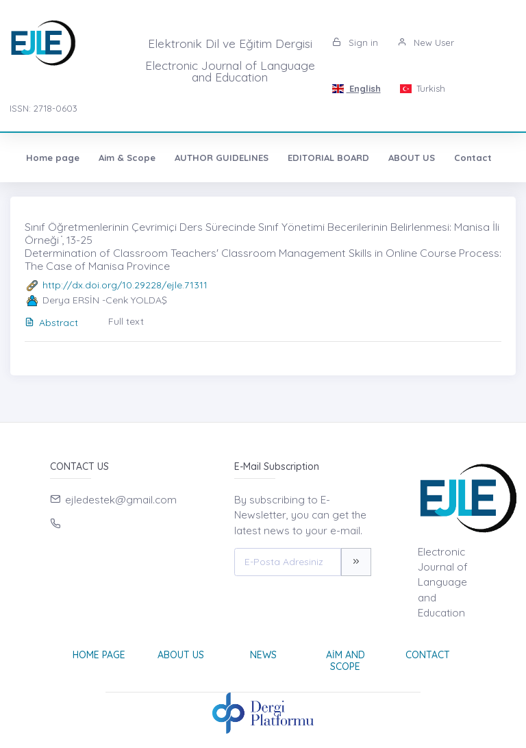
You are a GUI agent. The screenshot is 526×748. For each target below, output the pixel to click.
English (356, 88)
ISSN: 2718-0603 (43, 108)
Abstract (51, 322)
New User (425, 42)
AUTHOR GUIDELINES (221, 157)
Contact (473, 157)
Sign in (355, 42)
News (263, 655)
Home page (52, 157)
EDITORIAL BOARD (328, 157)
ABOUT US (411, 157)
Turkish (422, 88)
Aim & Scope (127, 157)
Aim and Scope (345, 661)
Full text (126, 321)
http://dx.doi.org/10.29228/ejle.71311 (125, 285)
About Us (181, 655)
